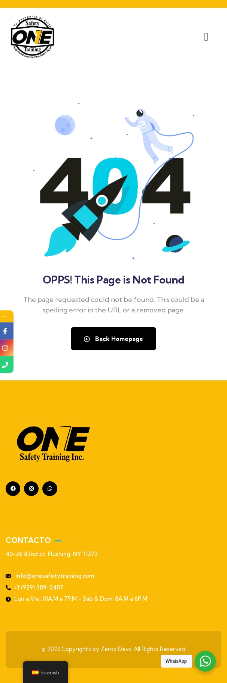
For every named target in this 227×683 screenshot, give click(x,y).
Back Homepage (113, 338)
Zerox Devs (116, 649)
